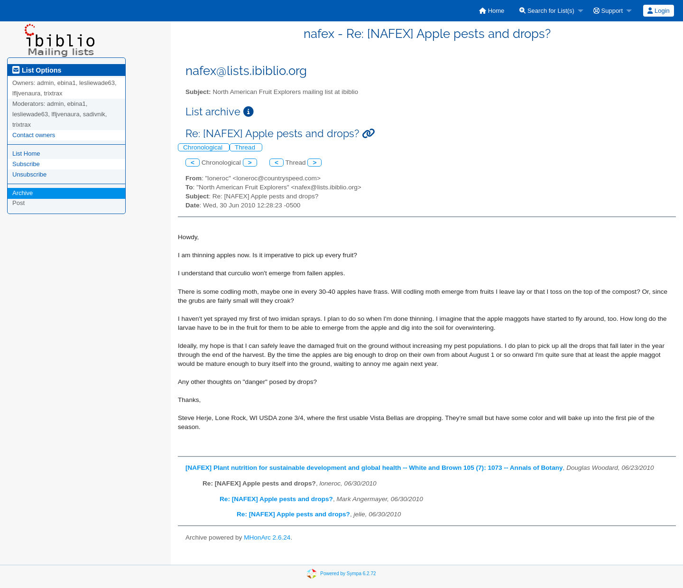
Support (608, 10)
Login (658, 10)
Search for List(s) (546, 10)
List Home (26, 153)
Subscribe (26, 164)
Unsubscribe (29, 174)
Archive (22, 192)
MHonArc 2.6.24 (267, 537)
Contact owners (33, 135)
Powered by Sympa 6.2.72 (348, 573)
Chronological (203, 147)
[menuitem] (491, 10)
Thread (246, 147)
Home (491, 10)
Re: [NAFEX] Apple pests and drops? (276, 499)
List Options (36, 70)
